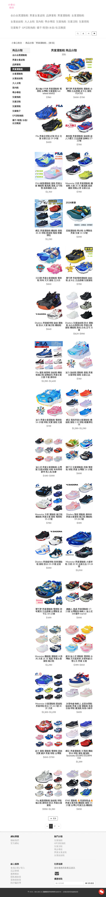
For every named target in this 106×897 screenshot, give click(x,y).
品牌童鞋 (51, 15)
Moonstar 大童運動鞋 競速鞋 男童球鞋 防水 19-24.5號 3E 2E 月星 (48, 706)
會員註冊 (15, 867)
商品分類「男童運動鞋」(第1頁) (40, 43)
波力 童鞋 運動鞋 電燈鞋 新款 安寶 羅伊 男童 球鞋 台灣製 (48, 752)
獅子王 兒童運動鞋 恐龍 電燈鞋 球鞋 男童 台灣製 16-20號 (79, 468)
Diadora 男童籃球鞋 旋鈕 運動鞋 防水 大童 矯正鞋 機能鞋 (49, 324)
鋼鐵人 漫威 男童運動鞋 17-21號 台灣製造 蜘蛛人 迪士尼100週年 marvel (79, 611)
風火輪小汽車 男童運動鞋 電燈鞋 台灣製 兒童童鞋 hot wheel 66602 (49, 91)
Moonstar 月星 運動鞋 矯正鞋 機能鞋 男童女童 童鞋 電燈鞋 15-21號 (48, 516)
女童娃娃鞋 (17, 21)
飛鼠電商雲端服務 (69, 892)
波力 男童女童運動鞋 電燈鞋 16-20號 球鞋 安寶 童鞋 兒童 (48, 421)
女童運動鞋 (77, 15)
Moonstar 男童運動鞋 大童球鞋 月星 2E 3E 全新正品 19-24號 (79, 564)
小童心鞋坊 (17, 43)
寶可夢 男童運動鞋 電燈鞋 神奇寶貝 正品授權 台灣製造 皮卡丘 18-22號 (48, 611)
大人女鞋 (30, 21)
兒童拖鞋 (61, 21)
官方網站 (15, 843)
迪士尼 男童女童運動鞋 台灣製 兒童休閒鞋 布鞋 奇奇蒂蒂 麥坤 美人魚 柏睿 (48, 469)
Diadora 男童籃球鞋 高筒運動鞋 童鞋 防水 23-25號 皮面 (48, 562)
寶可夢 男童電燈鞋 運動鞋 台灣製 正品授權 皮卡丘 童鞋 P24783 (79, 91)
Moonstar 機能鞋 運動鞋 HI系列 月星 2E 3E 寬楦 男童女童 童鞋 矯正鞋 (48, 658)
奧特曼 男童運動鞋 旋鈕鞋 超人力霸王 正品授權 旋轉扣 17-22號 (79, 138)
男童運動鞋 (64, 15)
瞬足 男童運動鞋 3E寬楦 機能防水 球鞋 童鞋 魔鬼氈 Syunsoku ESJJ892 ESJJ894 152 (79, 754)
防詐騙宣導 (16, 882)
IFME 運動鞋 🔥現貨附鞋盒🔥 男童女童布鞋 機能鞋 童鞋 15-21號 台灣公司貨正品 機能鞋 (79, 802)
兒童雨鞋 (84, 21)
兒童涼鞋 (73, 21)
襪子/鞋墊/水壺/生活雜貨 (51, 27)
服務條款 (15, 873)
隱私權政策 (16, 876)
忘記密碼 (15, 870)
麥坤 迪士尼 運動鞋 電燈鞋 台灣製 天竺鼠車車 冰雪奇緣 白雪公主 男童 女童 (79, 658)
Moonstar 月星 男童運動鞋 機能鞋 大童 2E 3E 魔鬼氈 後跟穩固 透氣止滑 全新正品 (79, 185)
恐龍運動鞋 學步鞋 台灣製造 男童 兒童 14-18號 (79, 231)
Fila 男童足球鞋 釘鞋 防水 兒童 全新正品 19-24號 (49, 137)
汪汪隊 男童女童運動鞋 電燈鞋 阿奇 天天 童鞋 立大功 (49, 279)
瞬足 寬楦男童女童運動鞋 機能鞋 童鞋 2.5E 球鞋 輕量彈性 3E (79, 422)
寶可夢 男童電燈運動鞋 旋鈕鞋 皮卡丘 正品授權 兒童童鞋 (79, 279)
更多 (53, 818)
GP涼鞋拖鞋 (29, 27)
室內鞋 (40, 21)
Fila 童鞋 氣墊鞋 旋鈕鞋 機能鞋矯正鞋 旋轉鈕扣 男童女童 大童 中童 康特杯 (49, 374)
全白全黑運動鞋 (19, 15)
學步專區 (50, 21)
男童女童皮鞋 (37, 15)
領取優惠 (89, 883)
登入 (23, 867)
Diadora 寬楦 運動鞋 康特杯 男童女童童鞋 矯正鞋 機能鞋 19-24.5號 (79, 516)
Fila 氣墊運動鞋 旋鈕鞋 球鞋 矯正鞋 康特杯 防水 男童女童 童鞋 (48, 802)
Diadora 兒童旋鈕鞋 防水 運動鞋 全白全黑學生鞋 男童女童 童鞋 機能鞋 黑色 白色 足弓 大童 (79, 326)
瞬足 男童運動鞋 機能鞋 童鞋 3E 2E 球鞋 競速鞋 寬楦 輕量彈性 (48, 233)
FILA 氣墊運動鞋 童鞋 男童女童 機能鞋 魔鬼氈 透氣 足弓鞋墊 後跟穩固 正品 (48, 185)
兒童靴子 (16, 27)
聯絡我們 (15, 840)
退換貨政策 (16, 879)
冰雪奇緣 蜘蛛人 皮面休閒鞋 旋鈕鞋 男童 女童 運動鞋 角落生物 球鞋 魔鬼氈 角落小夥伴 (79, 706)
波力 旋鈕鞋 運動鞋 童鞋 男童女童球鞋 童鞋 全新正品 (79, 373)
